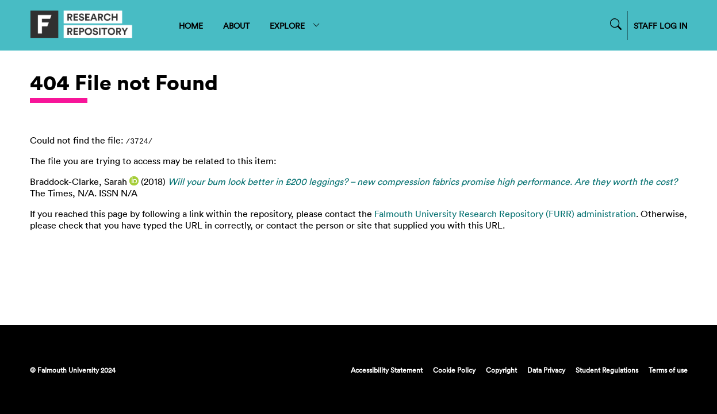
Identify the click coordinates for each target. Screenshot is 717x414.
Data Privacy (546, 370)
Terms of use (668, 370)
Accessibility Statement (387, 370)
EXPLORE (295, 25)
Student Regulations (607, 370)
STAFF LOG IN (661, 25)
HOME (191, 25)
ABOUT (236, 25)
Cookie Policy (454, 370)
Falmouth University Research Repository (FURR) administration (505, 213)
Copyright (501, 370)
